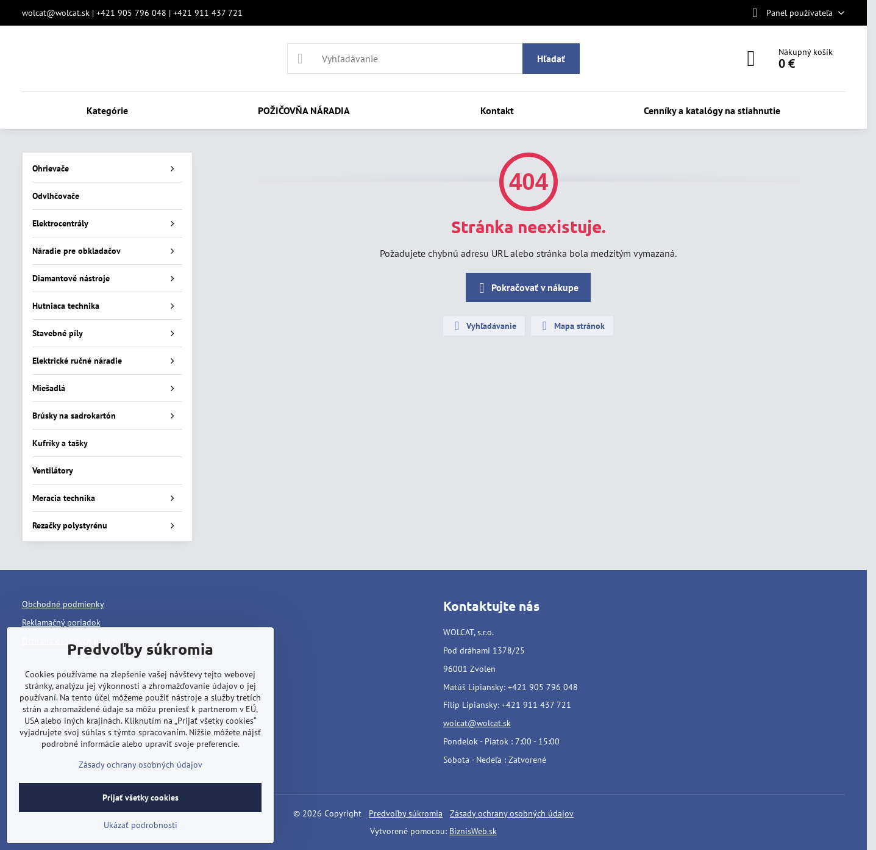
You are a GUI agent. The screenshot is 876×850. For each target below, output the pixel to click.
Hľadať (551, 58)
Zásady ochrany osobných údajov (512, 813)
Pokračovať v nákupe (526, 288)
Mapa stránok (571, 326)
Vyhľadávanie (483, 326)
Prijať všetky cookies (140, 797)
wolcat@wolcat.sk (477, 723)
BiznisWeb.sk (473, 831)
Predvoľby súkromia (406, 813)
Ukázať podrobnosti (140, 824)
